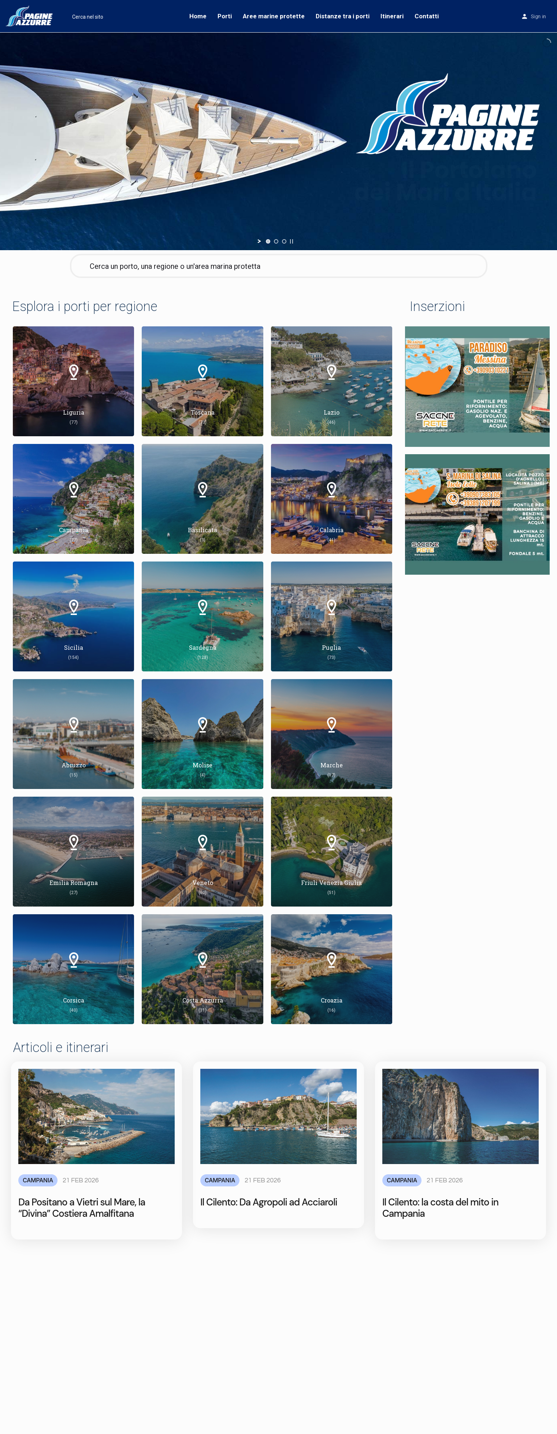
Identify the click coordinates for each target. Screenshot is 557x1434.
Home (198, 16)
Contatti (427, 16)
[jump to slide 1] (268, 241)
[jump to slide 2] (276, 241)
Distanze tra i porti (343, 16)
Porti (225, 16)
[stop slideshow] (291, 241)
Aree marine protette (274, 16)
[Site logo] (30, 16)
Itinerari (392, 16)
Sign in (538, 16)
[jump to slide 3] (284, 241)
